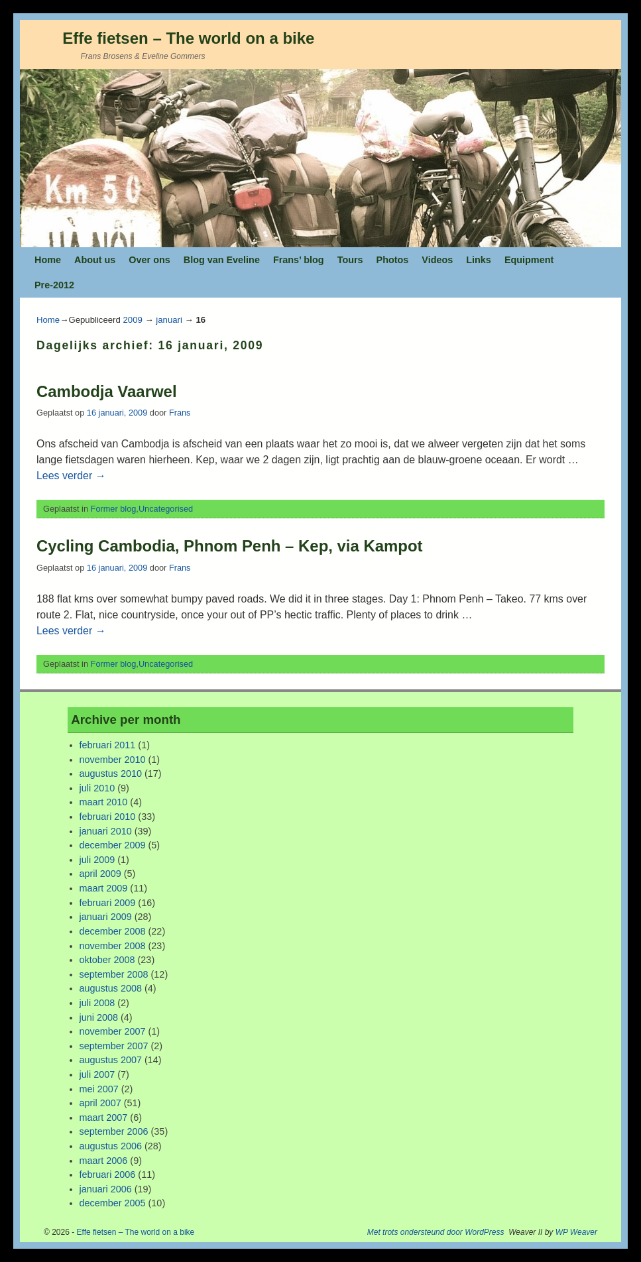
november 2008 (113, 946)
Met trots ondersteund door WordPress (435, 1232)
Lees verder (71, 475)
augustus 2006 (111, 1146)
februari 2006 (108, 1174)
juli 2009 (97, 859)
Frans (180, 413)
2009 (132, 320)
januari (169, 320)
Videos (437, 260)
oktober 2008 (107, 959)
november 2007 (113, 1031)
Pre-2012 (54, 285)
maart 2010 (104, 802)
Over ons (149, 260)
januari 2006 (106, 1189)
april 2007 (100, 1103)
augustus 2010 (111, 773)
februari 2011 (108, 745)
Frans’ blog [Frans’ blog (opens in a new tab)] (298, 260)
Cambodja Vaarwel (106, 391)
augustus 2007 (111, 1060)
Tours (350, 260)
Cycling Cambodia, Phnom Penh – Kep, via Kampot (229, 546)
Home (47, 260)
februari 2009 (108, 902)
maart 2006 (104, 1160)
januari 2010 (106, 831)
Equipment (529, 260)
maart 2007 (104, 1117)
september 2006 (114, 1131)
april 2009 (100, 873)
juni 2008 (99, 1017)
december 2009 (113, 845)
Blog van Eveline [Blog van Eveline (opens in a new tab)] (222, 260)
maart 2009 (104, 888)
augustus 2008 (111, 988)
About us (94, 260)
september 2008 (114, 974)
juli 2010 (97, 788)
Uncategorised (166, 509)
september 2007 (114, 1046)
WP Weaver (576, 1232)
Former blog (114, 509)
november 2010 (113, 759)
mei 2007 (99, 1089)
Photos (393, 260)
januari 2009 (106, 916)
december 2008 (113, 931)
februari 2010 (108, 816)
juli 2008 (97, 1003)
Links (478, 260)
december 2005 (113, 1203)
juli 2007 (97, 1074)
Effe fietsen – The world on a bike (188, 38)
